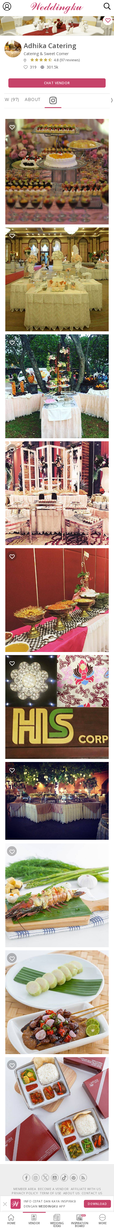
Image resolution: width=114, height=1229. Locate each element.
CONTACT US (92, 1193)
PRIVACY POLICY (25, 1193)
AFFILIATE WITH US (86, 1189)
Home (11, 1219)
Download (97, 1204)
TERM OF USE (50, 1193)
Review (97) (20, 99)
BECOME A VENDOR (53, 1189)
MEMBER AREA (24, 1189)
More (102, 1219)
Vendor (34, 1219)
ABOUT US (71, 1193)
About (48, 99)
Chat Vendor (57, 83)
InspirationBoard (79, 1221)
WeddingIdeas (57, 1221)
